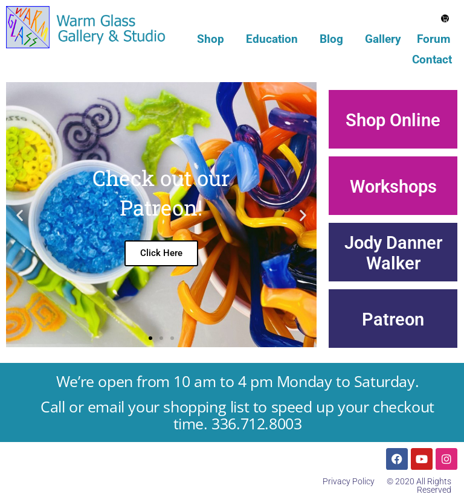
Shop (213, 39)
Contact (432, 59)
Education (275, 39)
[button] (19, 214)
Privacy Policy (349, 481)
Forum (433, 39)
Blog (334, 39)
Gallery (383, 39)
